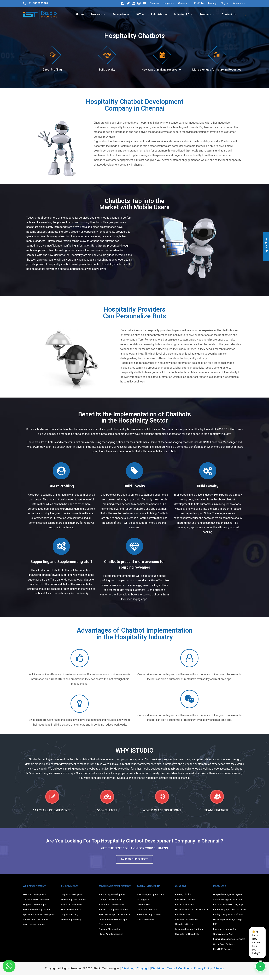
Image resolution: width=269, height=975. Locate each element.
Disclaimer (158, 968)
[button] (134, 859)
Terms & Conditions (179, 968)
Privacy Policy (203, 968)
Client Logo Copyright (136, 968)
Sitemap (219, 968)
